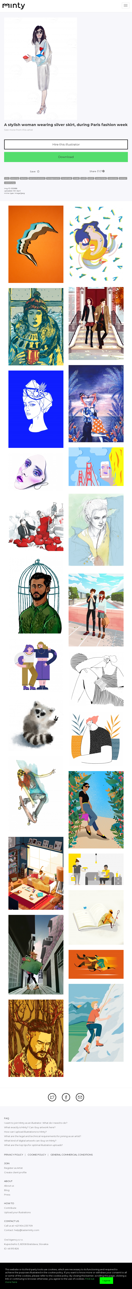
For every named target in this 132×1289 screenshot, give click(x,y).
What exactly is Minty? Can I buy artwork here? (30, 1127)
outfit (83, 178)
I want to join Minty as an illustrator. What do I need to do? (35, 1122)
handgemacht (53, 178)
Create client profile (15, 1172)
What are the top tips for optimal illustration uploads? (33, 1145)
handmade (66, 178)
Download (66, 157)
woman (123, 178)
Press (7, 1194)
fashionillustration (37, 178)
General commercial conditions (72, 1154)
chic (7, 178)
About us (9, 1185)
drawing (14, 178)
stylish (90, 178)
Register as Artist (13, 1168)
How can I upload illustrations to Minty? (25, 1131)
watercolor (112, 178)
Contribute (10, 1208)
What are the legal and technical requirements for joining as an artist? (42, 1136)
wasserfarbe (101, 178)
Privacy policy (13, 1154)
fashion (24, 178)
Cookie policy (37, 1154)
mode (76, 178)
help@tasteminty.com (26, 1230)
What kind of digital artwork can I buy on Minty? (30, 1140)
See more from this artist (18, 129)
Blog (6, 1190)
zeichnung (10, 183)
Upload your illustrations (17, 1212)
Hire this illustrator (66, 144)
